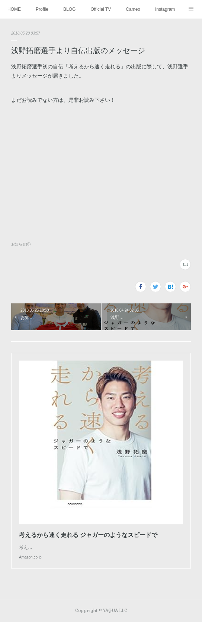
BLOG (69, 9)
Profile (42, 9)
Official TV (100, 9)
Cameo (133, 9)
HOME (14, 9)
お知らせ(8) (21, 244)
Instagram (165, 9)
